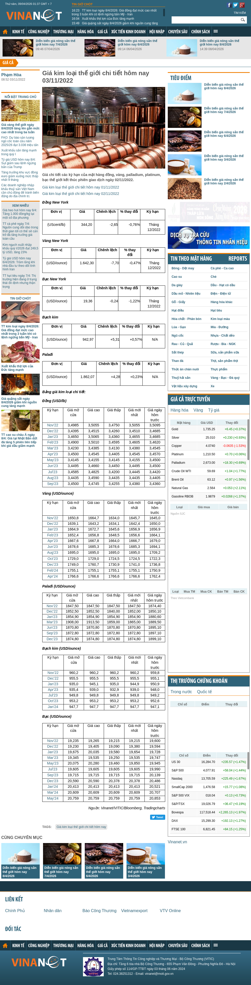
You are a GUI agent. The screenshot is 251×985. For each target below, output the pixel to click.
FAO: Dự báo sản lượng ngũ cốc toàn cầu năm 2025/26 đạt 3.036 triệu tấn (19, 141)
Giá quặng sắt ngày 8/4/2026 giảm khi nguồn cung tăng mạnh (115, 25)
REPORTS (237, 259)
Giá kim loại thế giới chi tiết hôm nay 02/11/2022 (80, 194)
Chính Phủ (15, 911)
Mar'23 (52, 448)
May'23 (52, 460)
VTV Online (170, 911)
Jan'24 (53, 707)
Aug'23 (52, 478)
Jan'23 (52, 437)
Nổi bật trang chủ (20, 97)
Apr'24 (52, 576)
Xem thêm (216, 31)
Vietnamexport (134, 911)
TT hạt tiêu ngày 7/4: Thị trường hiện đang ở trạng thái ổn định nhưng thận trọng (20, 281)
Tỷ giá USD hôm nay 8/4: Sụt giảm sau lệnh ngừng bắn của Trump (18, 163)
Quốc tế (204, 692)
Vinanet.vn (177, 842)
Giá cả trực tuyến (190, 400)
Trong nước (181, 692)
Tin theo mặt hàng (191, 259)
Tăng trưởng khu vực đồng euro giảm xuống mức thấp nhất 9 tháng (19, 176)
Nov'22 (52, 425)
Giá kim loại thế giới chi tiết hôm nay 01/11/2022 (80, 187)
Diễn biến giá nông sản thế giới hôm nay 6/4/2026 (137, 42)
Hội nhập (156, 32)
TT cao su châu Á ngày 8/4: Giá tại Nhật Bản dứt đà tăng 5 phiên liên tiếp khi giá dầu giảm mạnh (19, 440)
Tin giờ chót (82, 4)
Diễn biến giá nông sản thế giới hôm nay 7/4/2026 (55, 42)
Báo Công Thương (99, 911)
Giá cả (103, 32)
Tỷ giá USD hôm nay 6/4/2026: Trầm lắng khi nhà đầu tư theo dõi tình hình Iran (19, 264)
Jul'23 (52, 472)
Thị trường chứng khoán (199, 681)
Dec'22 (52, 431)
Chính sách (200, 32)
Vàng (198, 410)
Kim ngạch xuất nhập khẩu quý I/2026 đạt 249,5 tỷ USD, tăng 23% (20, 248)
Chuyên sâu (177, 32)
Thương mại (63, 32)
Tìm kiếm (240, 12)
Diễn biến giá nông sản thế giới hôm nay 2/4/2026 (224, 181)
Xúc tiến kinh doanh (128, 32)
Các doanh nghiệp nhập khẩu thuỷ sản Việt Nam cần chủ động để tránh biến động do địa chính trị (20, 190)
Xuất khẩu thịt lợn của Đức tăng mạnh (103, 18)
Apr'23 (53, 454)
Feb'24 (52, 570)
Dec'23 (52, 564)
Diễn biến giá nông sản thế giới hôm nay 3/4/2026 (145, 872)
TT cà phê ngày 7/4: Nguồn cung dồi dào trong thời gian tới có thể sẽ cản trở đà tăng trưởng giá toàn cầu (20, 231)
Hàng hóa (85, 32)
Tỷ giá (213, 410)
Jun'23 (52, 466)
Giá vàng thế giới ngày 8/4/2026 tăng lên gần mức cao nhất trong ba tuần (20, 128)
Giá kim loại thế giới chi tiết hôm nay (81, 827)
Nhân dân (52, 911)
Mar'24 (52, 792)
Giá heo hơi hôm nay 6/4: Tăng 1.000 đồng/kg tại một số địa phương (20, 213)
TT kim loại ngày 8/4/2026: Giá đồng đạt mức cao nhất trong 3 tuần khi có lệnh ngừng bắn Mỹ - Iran (114, 12)
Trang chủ (5, 31)
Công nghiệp (38, 32)
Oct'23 (52, 559)
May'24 (52, 798)
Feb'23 (52, 442)
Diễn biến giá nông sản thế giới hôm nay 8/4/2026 (219, 42)
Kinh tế (18, 32)
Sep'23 (52, 484)
